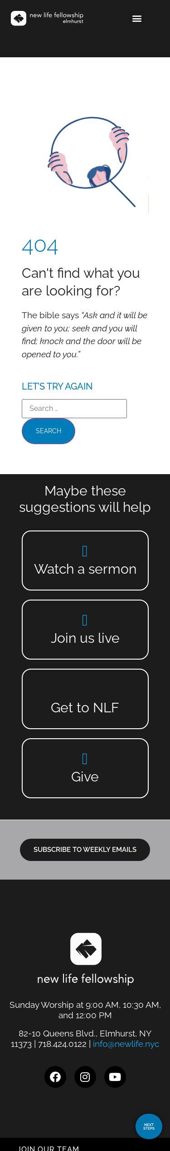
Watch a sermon (85, 569)
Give (85, 777)
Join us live (85, 638)
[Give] (85, 758)
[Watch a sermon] (85, 551)
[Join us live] (85, 620)
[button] (137, 18)
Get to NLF (85, 708)
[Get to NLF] (85, 689)
